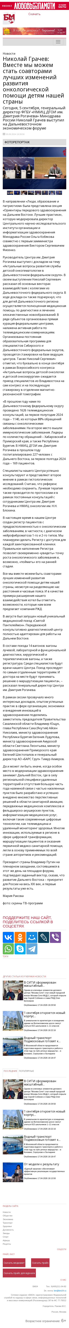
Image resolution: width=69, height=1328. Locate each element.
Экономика (8, 1219)
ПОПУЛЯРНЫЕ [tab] (26, 1071)
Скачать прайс (40, 1262)
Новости (7, 1212)
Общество (7, 1216)
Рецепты (7, 1244)
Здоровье (7, 1226)
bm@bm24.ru (60, 1291)
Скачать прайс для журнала (19, 1273)
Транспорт (8, 1223)
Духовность (8, 1230)
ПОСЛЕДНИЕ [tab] (10, 1071)
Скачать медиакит (14, 1262)
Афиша (6, 1240)
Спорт (5, 1237)
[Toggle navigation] (58, 41)
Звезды (6, 1233)
